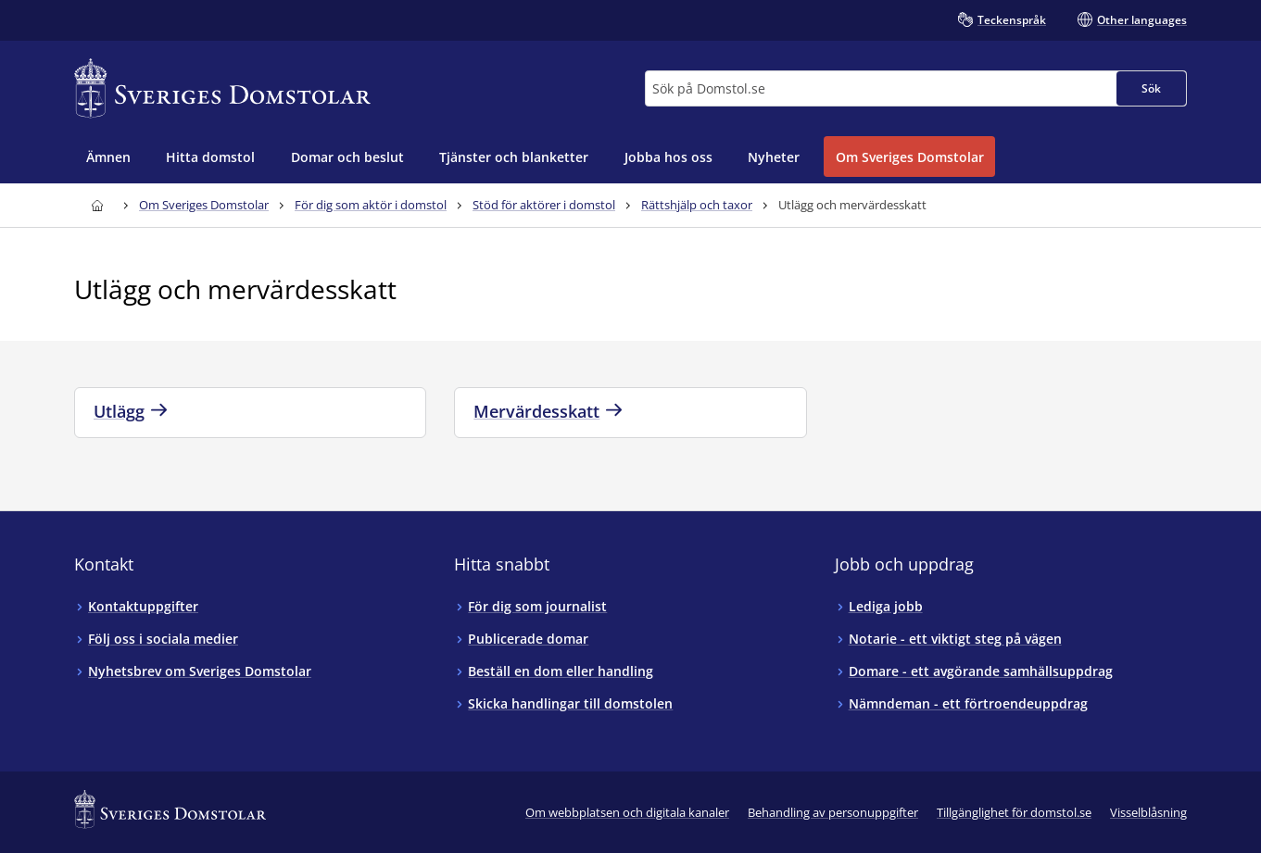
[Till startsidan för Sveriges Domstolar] (222, 88)
